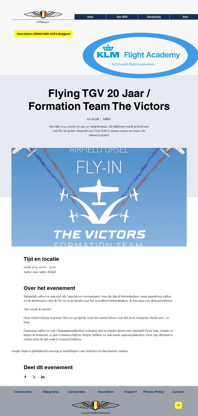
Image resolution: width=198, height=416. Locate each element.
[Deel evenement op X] (34, 376)
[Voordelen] (106, 391)
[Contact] (178, 391)
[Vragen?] (130, 391)
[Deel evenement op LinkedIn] (43, 376)
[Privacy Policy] (153, 391)
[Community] (23, 391)
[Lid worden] (77, 391)
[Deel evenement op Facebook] (25, 376)
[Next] (178, 405)
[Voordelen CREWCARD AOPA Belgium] (43, 33)
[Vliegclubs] (50, 391)
